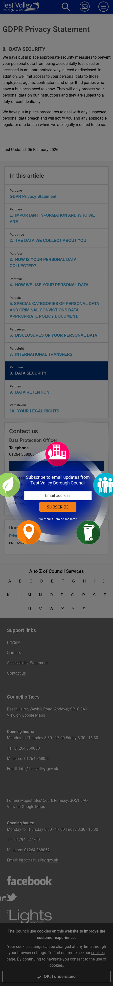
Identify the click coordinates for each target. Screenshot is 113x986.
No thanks (46, 519)
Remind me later (65, 519)
